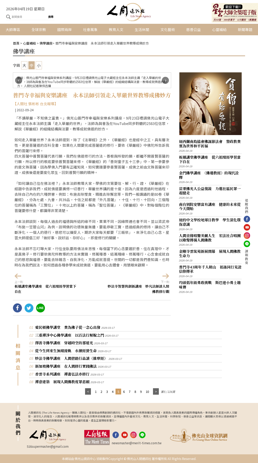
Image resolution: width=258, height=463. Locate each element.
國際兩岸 (64, 29)
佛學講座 (46, 43)
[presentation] (18, 80)
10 (147, 391)
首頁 (16, 43)
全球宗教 (38, 29)
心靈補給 (219, 29)
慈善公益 (193, 29)
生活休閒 (142, 29)
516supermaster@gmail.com (48, 446)
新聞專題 (245, 29)
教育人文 (116, 29)
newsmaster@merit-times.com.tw (136, 443)
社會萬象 (90, 29)
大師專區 (13, 29)
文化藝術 (167, 29)
